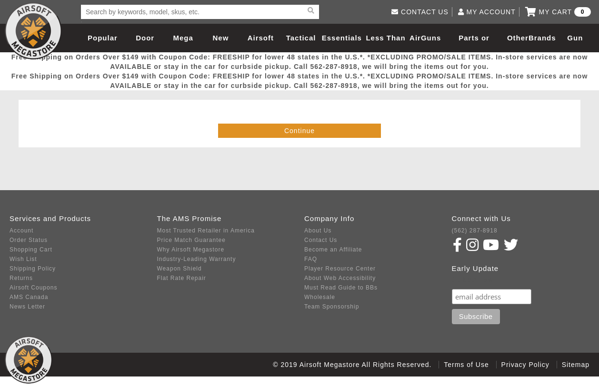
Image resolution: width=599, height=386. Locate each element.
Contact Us (320, 240)
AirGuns (425, 38)
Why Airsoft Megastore (191, 249)
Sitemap (575, 364)
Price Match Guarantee (191, 240)
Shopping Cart (31, 249)
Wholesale (319, 297)
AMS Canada (29, 297)
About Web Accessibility (340, 278)
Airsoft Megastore (33, 30)
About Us (317, 230)
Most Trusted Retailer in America (206, 230)
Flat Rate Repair (181, 278)
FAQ (310, 259)
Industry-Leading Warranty (196, 259)
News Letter (27, 306)
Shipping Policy (33, 268)
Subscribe (472, 280)
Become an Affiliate (333, 249)
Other (518, 38)
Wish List (23, 259)
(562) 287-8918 (475, 230)
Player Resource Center (340, 268)
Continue (299, 131)
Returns (21, 278)
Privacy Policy (525, 364)
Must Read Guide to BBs (341, 287)
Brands (542, 38)
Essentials (342, 38)
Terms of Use (466, 364)
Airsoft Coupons (33, 287)
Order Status (29, 240)
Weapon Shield (179, 268)
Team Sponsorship (331, 306)
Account (21, 230)
